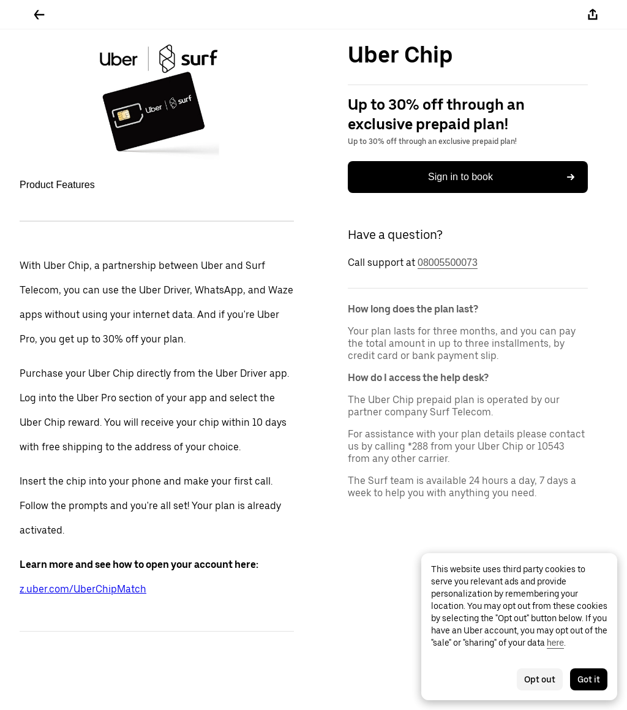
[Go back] (39, 14)
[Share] (592, 14)
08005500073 (448, 262)
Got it (588, 679)
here (555, 643)
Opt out (539, 679)
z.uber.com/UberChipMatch (83, 589)
